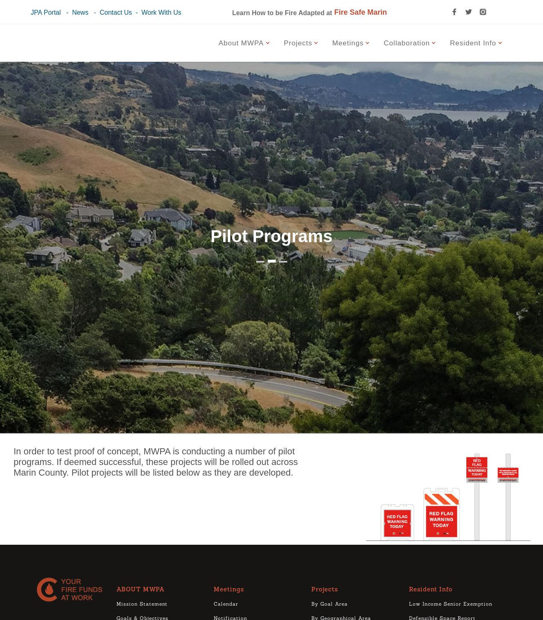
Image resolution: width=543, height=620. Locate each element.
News (80, 12)
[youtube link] (495, 12)
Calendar (226, 604)
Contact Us (116, 12)
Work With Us (161, 12)
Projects (324, 590)
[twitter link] (469, 12)
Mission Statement (142, 604)
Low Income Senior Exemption (450, 604)
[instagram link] (483, 12)
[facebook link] (454, 12)
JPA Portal (46, 12)
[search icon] (440, 12)
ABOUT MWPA (140, 590)
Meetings (229, 590)
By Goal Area (329, 604)
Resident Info (431, 590)
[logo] (72, 589)
